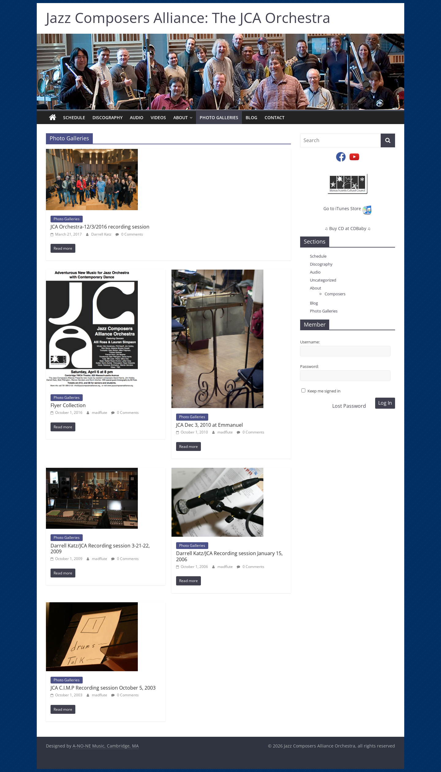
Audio (136, 117)
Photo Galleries (219, 117)
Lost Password (349, 406)
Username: (310, 342)
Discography (107, 117)
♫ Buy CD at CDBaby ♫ (348, 228)
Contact (275, 117)
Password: (309, 366)
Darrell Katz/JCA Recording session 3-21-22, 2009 (100, 548)
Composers (335, 294)
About (180, 117)
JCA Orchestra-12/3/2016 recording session (100, 226)
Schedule (74, 117)
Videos (158, 117)
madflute (100, 412)
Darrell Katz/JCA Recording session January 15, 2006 (229, 556)
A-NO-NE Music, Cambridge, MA (106, 746)
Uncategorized (323, 280)
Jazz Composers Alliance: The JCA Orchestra (188, 17)
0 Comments (129, 234)
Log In (385, 402)
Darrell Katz (101, 234)
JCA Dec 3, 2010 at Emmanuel (209, 425)
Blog (251, 117)
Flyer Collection (68, 405)
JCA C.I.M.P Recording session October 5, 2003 (103, 687)
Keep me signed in (324, 391)
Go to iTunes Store (347, 208)
